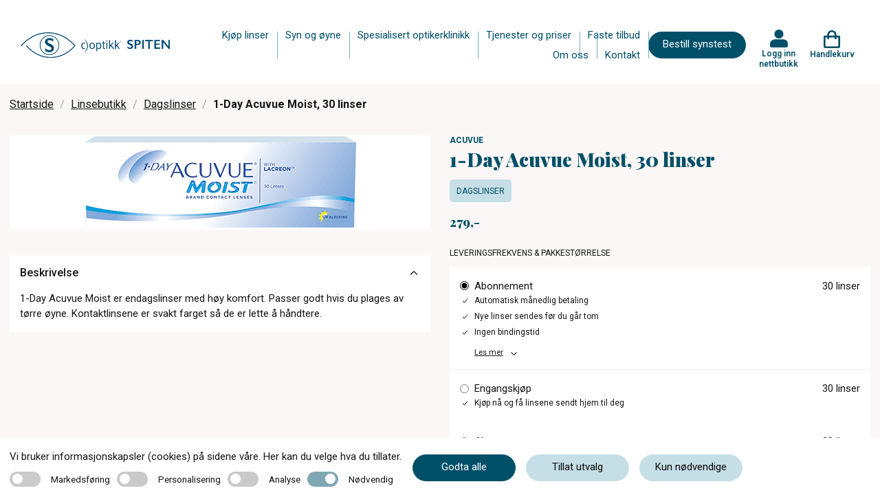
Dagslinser (170, 104)
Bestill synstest (697, 44)
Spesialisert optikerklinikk (414, 35)
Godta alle (464, 467)
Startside (32, 104)
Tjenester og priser (528, 35)
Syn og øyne (313, 35)
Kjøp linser (245, 35)
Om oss (570, 55)
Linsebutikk (98, 104)
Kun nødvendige (691, 467)
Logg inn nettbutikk (779, 58)
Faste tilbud (614, 35)
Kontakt (622, 55)
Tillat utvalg (577, 467)
